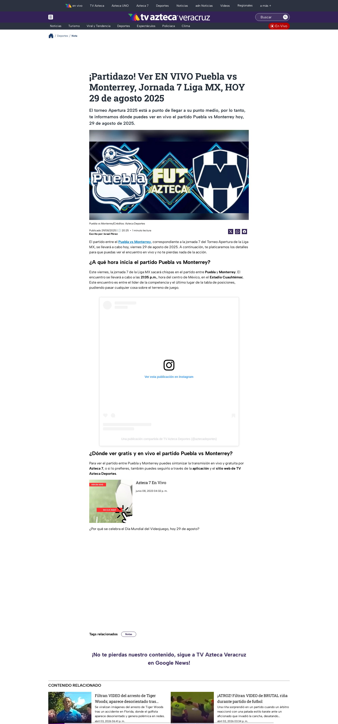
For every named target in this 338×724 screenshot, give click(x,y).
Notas (128, 634)
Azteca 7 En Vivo (151, 482)
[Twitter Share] (230, 231)
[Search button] (285, 17)
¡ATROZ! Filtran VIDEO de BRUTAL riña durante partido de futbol (252, 698)
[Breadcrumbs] (52, 35)
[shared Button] (237, 231)
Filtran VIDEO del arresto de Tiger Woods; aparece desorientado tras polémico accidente (125, 698)
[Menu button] (65, 17)
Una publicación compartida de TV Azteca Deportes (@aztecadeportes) (169, 439)
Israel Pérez (111, 233)
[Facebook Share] (244, 231)
